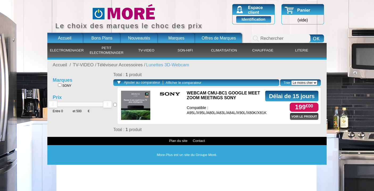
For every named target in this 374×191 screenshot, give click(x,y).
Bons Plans (102, 38)
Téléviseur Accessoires (120, 64)
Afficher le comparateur (183, 83)
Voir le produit (304, 116)
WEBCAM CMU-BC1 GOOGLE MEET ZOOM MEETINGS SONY (223, 95)
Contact (199, 141)
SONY (64, 85)
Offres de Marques (219, 38)
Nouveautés (139, 38)
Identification (253, 19)
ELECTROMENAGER (67, 50)
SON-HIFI (185, 50)
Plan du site (178, 141)
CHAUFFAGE (262, 50)
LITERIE (301, 50)
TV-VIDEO (146, 50)
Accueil (64, 38)
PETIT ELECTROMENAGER (106, 50)
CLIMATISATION (224, 50)
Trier (287, 83)
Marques (176, 38)
